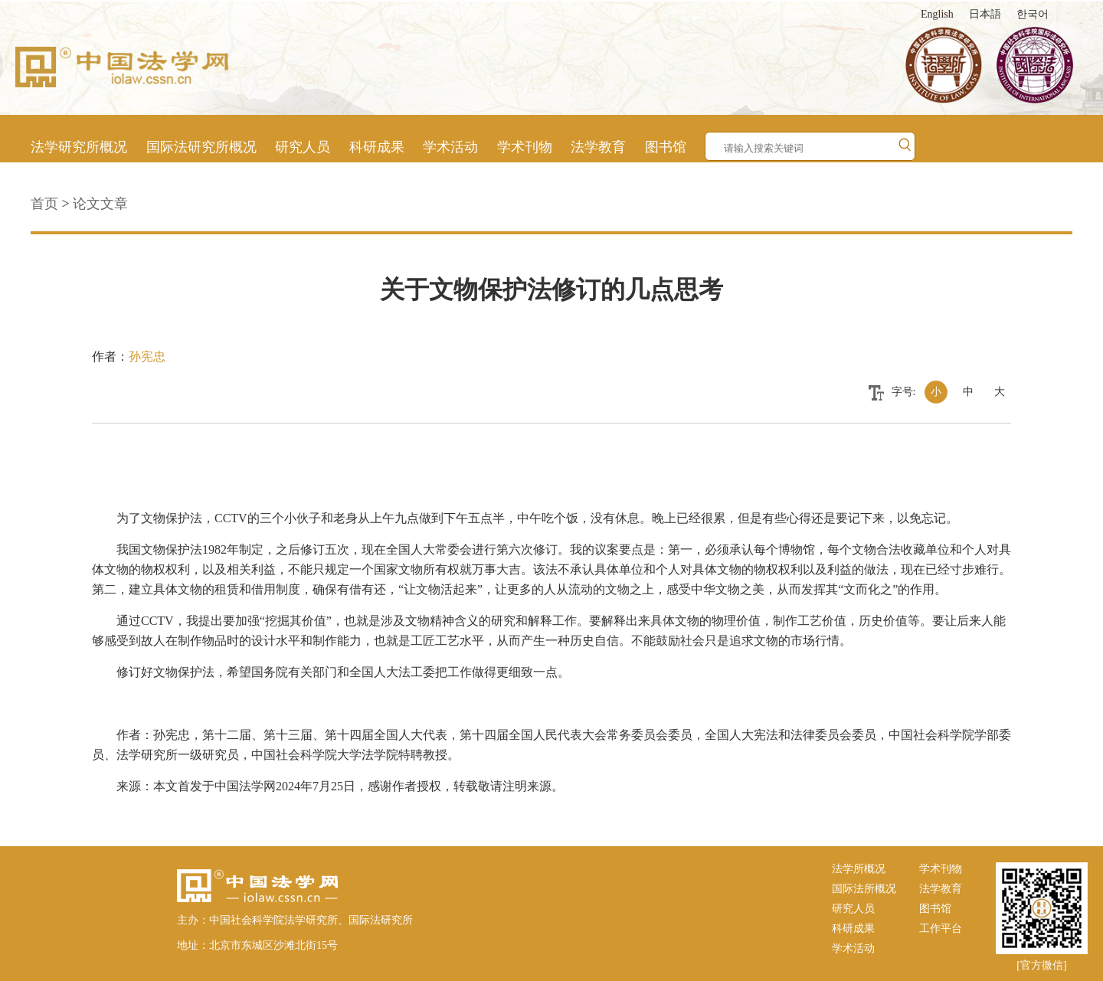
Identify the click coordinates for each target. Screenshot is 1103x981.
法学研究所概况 (79, 147)
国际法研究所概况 (201, 147)
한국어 (1032, 14)
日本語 (985, 14)
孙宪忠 (147, 356)
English (937, 14)
